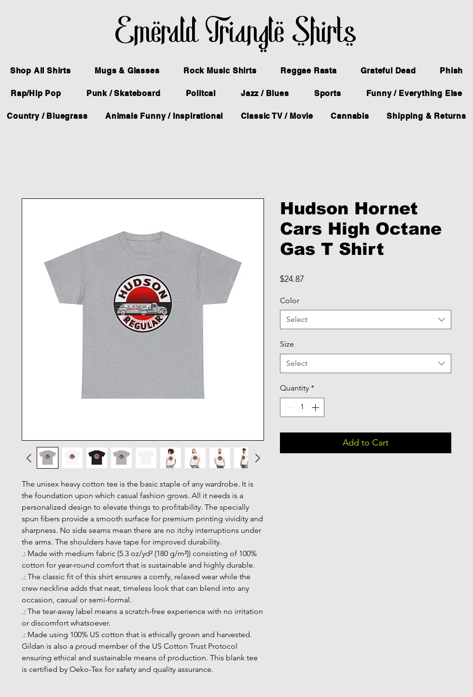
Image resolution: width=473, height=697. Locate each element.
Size (287, 343)
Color (289, 300)
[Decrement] (288, 407)
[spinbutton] (302, 407)
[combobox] (365, 319)
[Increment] (316, 407)
